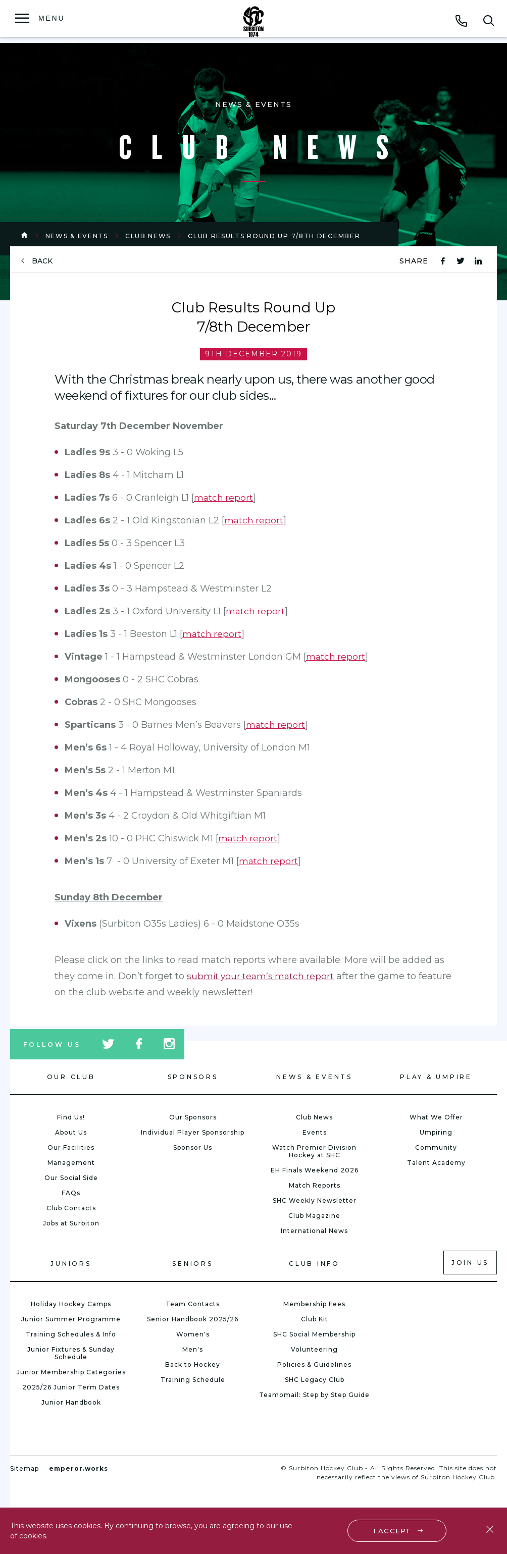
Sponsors (193, 1077)
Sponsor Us (192, 1147)
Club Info (314, 1263)
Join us (470, 1262)
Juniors (70, 1263)
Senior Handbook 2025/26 (192, 1319)
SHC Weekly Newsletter (315, 1200)
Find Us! (71, 1117)
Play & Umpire (436, 1077)
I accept (393, 1529)
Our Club (71, 1077)
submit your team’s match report (262, 976)
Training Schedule (193, 1379)
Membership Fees (314, 1304)
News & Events (76, 236)
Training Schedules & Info (71, 1334)
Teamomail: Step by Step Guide (314, 1395)
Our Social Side (71, 1178)
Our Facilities (70, 1147)
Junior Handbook (71, 1402)
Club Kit (314, 1319)
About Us (71, 1132)
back (42, 261)
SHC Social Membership (314, 1334)
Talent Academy (436, 1162)
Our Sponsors (193, 1117)
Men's (192, 1349)
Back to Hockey (192, 1364)
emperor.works (78, 1468)
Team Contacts (193, 1304)
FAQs (71, 1193)
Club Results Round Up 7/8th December (274, 236)
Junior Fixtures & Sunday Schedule (71, 1353)
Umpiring (436, 1132)
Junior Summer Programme (71, 1319)
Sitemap (24, 1468)
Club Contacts (71, 1208)
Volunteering (314, 1349)
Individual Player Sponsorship (192, 1132)
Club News (148, 236)
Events (314, 1132)
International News (314, 1231)
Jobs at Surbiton (71, 1223)
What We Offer (436, 1117)
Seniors (192, 1263)
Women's (193, 1334)
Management (71, 1162)
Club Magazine (314, 1215)
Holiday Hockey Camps (71, 1304)
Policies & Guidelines (314, 1364)
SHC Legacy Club (314, 1379)
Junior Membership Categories (71, 1372)
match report (224, 497)
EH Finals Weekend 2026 (315, 1170)
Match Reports (314, 1185)
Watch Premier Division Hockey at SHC (314, 1151)
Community (436, 1147)
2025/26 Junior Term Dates (71, 1387)
